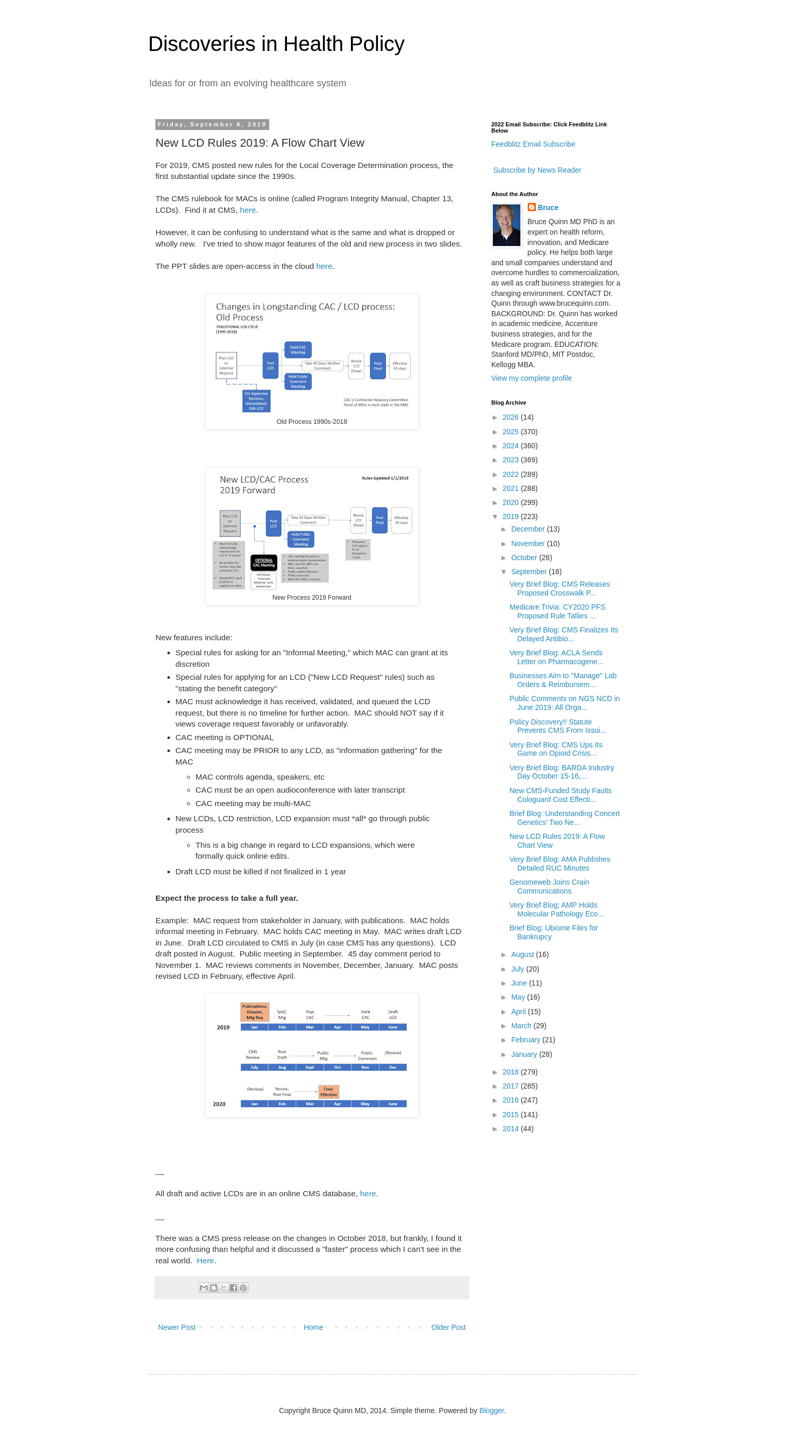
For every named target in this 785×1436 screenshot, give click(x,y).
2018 (512, 1072)
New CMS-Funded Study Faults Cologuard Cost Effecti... (560, 795)
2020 (512, 502)
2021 (512, 488)
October (525, 557)
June (520, 983)
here (248, 209)
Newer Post (176, 1327)
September (529, 571)
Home (313, 1327)
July (518, 969)
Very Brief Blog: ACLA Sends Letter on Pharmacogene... (556, 657)
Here (205, 1260)
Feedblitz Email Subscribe (533, 144)
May (519, 997)
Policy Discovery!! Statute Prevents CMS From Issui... (557, 726)
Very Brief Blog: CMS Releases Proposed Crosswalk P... (559, 588)
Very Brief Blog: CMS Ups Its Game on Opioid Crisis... (556, 749)
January (525, 1054)
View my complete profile (531, 378)
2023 (512, 460)
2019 (512, 516)
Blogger (491, 1410)
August (523, 954)
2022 (512, 474)
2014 (512, 1128)
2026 (512, 417)
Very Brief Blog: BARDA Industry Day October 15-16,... (561, 772)
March (522, 1025)
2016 (512, 1100)
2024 (512, 446)
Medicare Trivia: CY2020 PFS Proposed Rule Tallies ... (557, 611)
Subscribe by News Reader (536, 170)
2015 (512, 1114)
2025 (512, 432)
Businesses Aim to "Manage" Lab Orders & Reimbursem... (563, 680)
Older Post (448, 1327)
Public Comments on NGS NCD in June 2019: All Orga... (564, 702)
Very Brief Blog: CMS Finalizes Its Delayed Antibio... (563, 634)
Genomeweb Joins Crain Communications (549, 886)
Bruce (548, 207)
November (528, 543)
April (519, 1011)
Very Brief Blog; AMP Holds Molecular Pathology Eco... (556, 909)
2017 (512, 1086)
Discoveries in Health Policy (276, 43)
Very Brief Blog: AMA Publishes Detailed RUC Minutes (559, 863)
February (526, 1040)
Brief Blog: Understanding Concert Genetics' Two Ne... (564, 817)
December (528, 529)
